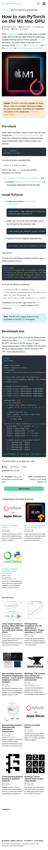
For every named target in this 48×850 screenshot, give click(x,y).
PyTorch (41, 40)
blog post (19, 45)
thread (14, 29)
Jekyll (10, 845)
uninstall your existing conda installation (23, 178)
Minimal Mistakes (19, 845)
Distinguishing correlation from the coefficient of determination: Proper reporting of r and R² (34, 627)
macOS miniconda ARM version (25, 135)
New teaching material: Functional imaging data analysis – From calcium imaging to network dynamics (12, 677)
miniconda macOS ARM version (28, 182)
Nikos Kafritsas (33, 45)
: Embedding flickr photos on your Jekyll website (37, 478)
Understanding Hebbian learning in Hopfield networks (12, 778)
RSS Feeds (38, 840)
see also (5, 29)
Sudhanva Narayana (25, 48)
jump (19, 170)
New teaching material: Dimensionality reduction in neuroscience (12, 728)
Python (24, 466)
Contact (28, 840)
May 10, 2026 (35, 843)
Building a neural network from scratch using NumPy (33, 778)
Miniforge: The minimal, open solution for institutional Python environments (34, 676)
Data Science (14, 466)
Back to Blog (24, 488)
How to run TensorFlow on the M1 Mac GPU (12, 478)
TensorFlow (12, 34)
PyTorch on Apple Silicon (10, 526)
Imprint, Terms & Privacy (12, 840)
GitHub (38, 48)
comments (24, 29)
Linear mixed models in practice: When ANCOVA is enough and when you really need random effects (13, 627)
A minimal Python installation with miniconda (10, 570)
